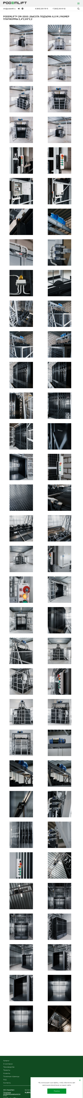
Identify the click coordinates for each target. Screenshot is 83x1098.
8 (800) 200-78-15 (41, 9)
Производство (8, 1067)
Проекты (6, 1070)
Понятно (57, 1091)
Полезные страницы (11, 1076)
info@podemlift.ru (9, 9)
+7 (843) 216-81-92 (58, 9)
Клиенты (6, 1073)
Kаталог (6, 1061)
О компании (8, 1064)
